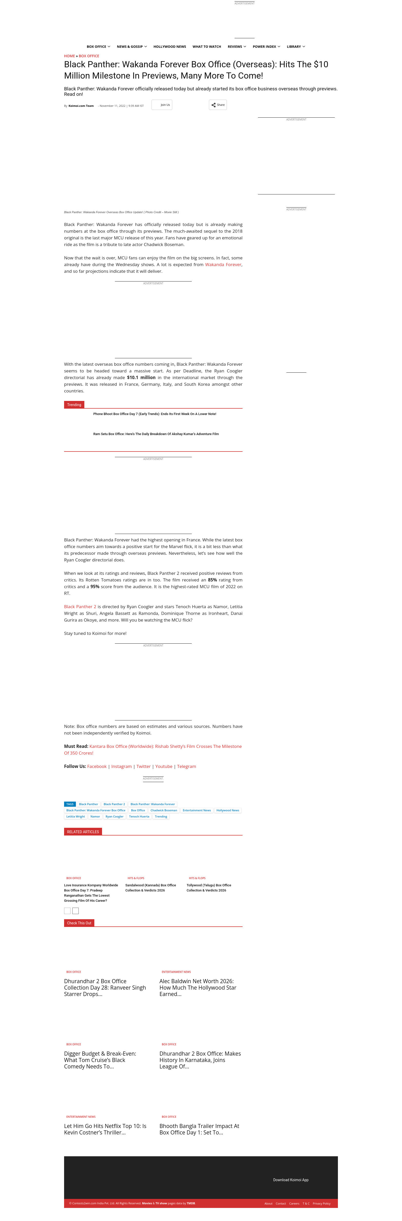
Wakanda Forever (223, 264)
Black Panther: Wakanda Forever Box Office (95, 810)
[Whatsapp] (85, 795)
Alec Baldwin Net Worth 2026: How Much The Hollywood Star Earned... (197, 988)
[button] (218, 105)
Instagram (121, 766)
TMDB (191, 1203)
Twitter (144, 766)
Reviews (237, 46)
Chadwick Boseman (164, 810)
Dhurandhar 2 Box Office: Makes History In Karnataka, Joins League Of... (200, 1060)
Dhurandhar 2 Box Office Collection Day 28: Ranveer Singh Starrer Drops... (105, 988)
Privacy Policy (321, 1203)
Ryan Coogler (115, 816)
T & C (306, 1203)
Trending (161, 816)
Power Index (266, 46)
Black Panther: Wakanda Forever (152, 804)
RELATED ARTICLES (83, 832)
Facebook (97, 766)
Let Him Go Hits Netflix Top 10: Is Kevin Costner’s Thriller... (105, 1129)
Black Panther (88, 804)
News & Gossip (132, 46)
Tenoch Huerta (139, 816)
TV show (161, 1203)
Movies (147, 1203)
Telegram (186, 766)
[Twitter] (77, 795)
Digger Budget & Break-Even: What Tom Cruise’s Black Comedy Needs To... (100, 1060)
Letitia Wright (75, 816)
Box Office (98, 46)
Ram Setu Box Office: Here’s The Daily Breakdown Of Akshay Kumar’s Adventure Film (156, 434)
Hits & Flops (136, 878)
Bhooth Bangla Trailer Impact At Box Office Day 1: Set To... (199, 1129)
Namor (95, 816)
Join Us (162, 104)
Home (69, 55)
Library (296, 46)
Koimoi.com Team (81, 106)
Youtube (164, 766)
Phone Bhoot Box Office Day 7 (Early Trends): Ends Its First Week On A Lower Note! (154, 414)
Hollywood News (170, 46)
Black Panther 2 (80, 606)
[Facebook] (68, 795)
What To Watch (207, 46)
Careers (294, 1203)
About (269, 1203)
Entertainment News (197, 810)
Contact (281, 1203)
